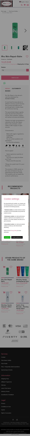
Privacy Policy (14, 230)
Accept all (7, 237)
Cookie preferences (17, 237)
